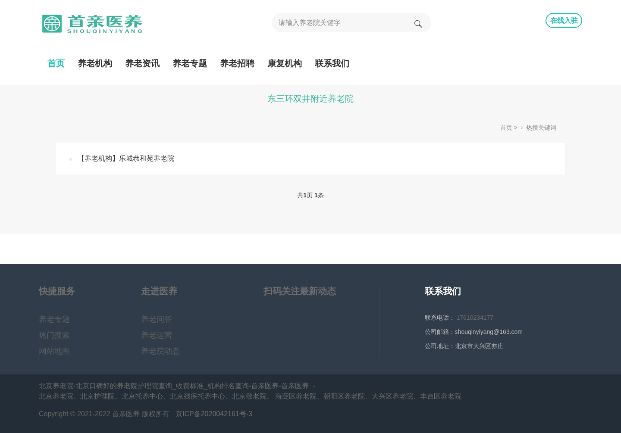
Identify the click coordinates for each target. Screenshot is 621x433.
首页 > (509, 127)
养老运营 (156, 335)
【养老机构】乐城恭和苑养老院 (126, 158)
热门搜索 (54, 335)
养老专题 (189, 63)
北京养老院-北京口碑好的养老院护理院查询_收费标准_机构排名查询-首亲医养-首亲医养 (174, 385)
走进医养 (159, 291)
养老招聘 (237, 63)
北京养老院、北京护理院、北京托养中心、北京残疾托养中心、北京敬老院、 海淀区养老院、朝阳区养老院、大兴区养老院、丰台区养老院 (250, 396)
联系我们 (332, 63)
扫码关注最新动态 (299, 291)
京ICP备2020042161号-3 (214, 413)
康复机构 (284, 63)
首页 (56, 63)
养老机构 (95, 63)
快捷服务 (57, 291)
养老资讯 (142, 63)
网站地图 (54, 351)
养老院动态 (160, 351)
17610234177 (475, 317)
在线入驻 (564, 20)
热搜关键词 (541, 127)
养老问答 (156, 319)
